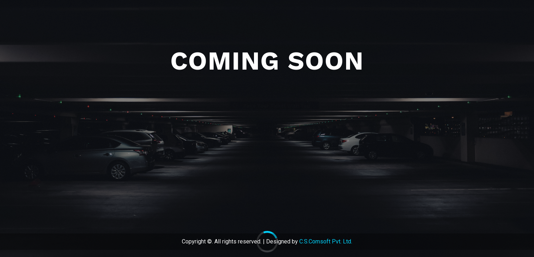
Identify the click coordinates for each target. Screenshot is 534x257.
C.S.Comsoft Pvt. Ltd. (325, 241)
